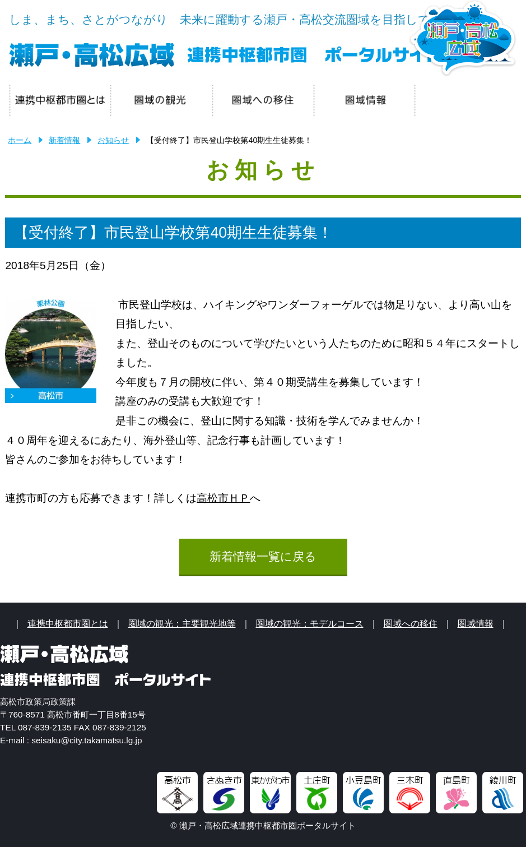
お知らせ (113, 140)
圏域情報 (476, 623)
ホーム (19, 140)
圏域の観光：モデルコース (310, 623)
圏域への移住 (410, 623)
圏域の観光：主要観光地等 (182, 623)
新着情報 (64, 140)
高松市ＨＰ (223, 498)
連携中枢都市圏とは (67, 623)
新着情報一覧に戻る (263, 556)
